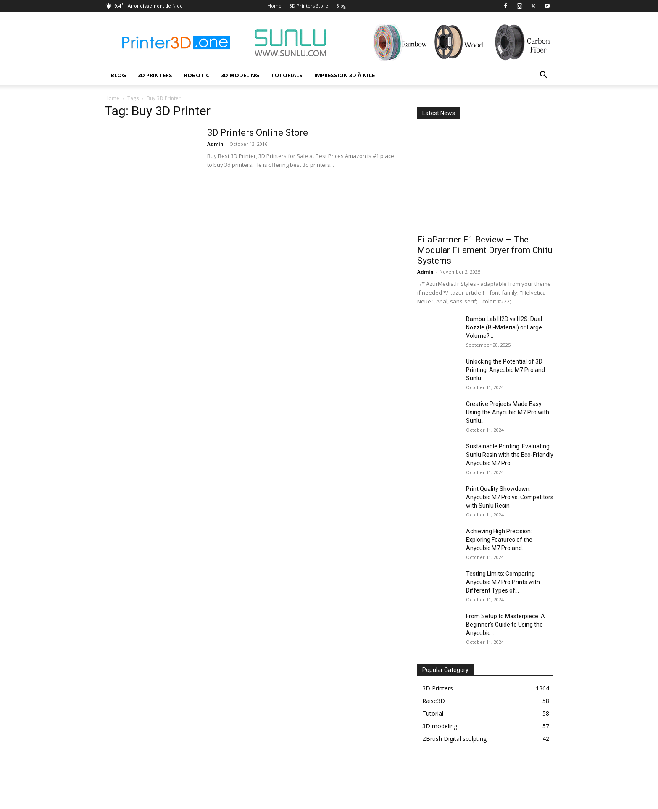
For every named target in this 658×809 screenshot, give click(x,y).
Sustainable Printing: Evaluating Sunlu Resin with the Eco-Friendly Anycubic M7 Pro (509, 454)
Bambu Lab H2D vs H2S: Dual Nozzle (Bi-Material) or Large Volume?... (504, 327)
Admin (215, 144)
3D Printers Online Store (257, 132)
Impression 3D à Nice (344, 75)
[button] (543, 76)
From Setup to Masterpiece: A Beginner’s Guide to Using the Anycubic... (505, 624)
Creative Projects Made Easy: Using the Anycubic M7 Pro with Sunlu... (507, 412)
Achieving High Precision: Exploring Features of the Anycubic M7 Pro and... (499, 539)
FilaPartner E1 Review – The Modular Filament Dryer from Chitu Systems (485, 250)
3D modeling (240, 75)
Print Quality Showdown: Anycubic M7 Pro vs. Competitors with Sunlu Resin (509, 497)
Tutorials (287, 75)
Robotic (196, 75)
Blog (341, 6)
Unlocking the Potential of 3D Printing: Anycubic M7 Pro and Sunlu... (505, 370)
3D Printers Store (309, 6)
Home (275, 6)
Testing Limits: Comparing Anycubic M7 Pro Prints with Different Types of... (503, 582)
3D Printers (155, 75)
